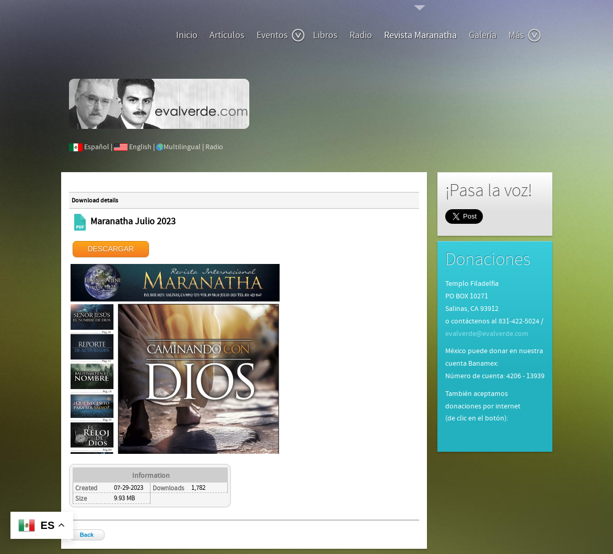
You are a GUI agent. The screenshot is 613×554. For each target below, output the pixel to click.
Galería (482, 35)
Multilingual (182, 147)
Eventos (281, 35)
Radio (361, 35)
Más (524, 35)
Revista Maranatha (420, 35)
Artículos (227, 35)
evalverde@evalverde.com (486, 334)
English (140, 147)
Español (96, 147)
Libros (325, 35)
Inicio (187, 35)
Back (87, 535)
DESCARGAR (111, 249)
